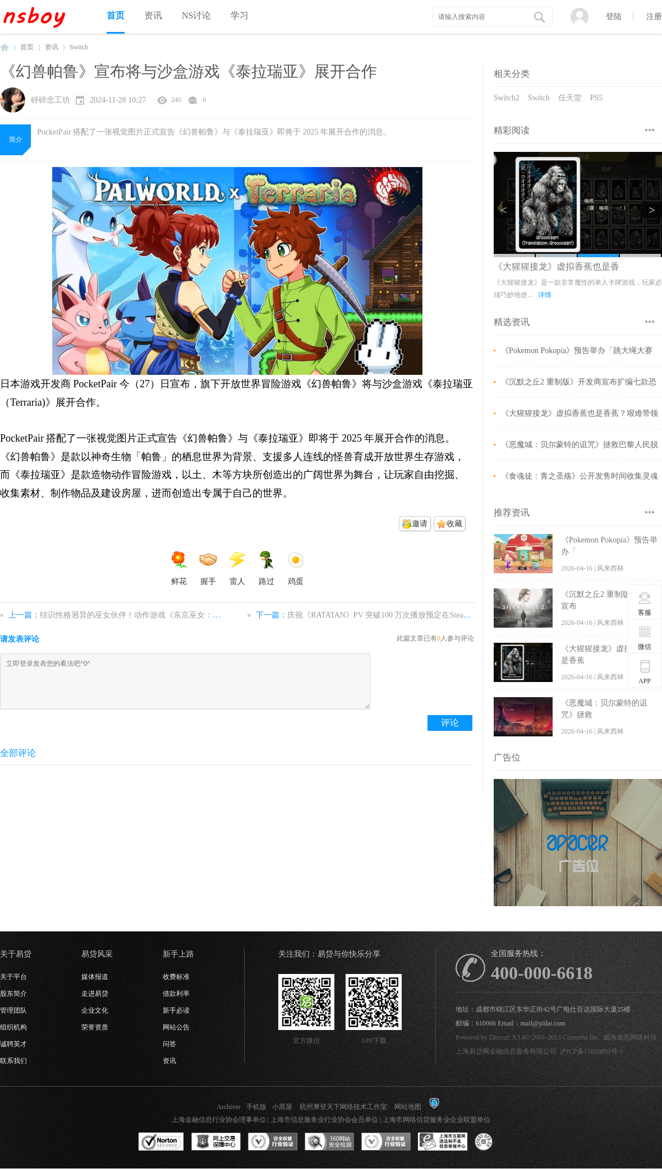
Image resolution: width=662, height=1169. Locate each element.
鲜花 (179, 568)
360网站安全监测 (329, 1142)
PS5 (596, 98)
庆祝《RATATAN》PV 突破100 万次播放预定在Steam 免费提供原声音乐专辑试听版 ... (434, 615)
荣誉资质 (94, 1027)
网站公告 (176, 1027)
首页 (116, 15)
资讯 (153, 15)
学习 (240, 15)
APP (645, 672)
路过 (266, 568)
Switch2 (507, 98)
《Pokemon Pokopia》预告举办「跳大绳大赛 (576, 350)
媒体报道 (94, 977)
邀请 (419, 523)
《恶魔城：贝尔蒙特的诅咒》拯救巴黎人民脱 (579, 444)
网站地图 (407, 1107)
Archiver (229, 1107)
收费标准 (176, 977)
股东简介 (13, 994)
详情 (616, 295)
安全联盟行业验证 (272, 1142)
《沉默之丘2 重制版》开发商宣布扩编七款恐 (578, 382)
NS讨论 (196, 15)
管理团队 (13, 1010)
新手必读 (176, 1010)
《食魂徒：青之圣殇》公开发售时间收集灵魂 (579, 476)
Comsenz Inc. (581, 1037)
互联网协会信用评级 (499, 1142)
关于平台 (13, 977)
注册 (654, 16)
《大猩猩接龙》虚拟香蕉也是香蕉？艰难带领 (579, 413)
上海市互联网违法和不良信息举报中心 (442, 1142)
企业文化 (94, 1010)
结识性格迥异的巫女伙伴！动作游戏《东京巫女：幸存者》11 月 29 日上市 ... (172, 615)
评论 (450, 722)
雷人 (237, 568)
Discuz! (499, 1037)
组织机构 (13, 1027)
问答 (169, 1044)
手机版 (256, 1107)
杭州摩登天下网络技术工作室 (343, 1107)
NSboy (4, 47)
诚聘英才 (13, 1044)
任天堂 (570, 98)
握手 (208, 568)
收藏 (454, 523)
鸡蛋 (296, 568)
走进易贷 (94, 994)
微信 (645, 638)
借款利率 (176, 994)
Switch (539, 98)
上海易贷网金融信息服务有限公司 (506, 1051)
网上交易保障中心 (216, 1142)
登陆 (614, 16)
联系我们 (13, 1061)
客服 (645, 603)
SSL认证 (161, 1142)
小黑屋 (282, 1107)
